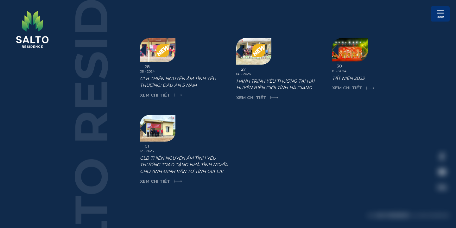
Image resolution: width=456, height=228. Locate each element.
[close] (438, 112)
